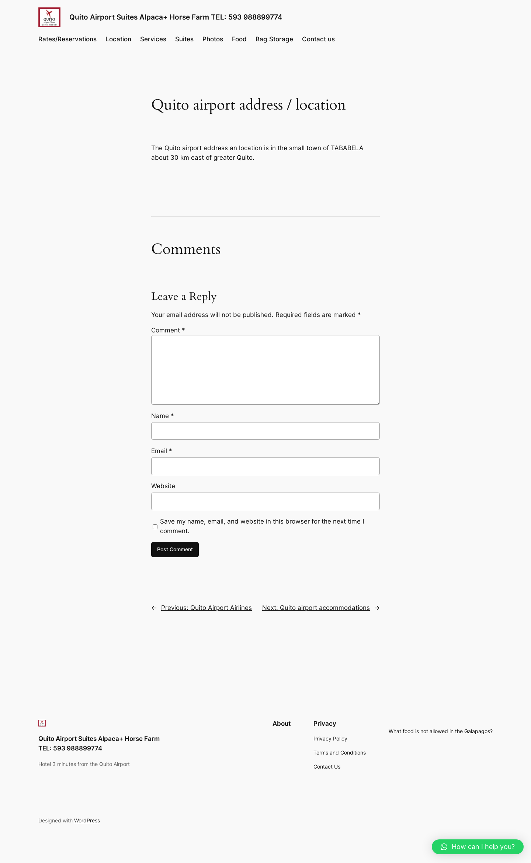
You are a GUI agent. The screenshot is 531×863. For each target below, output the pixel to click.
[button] (478, 846)
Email (161, 451)
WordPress (87, 820)
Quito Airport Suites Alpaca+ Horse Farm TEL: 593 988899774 (175, 17)
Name (162, 416)
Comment (168, 330)
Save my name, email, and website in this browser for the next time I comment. (262, 526)
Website (163, 486)
